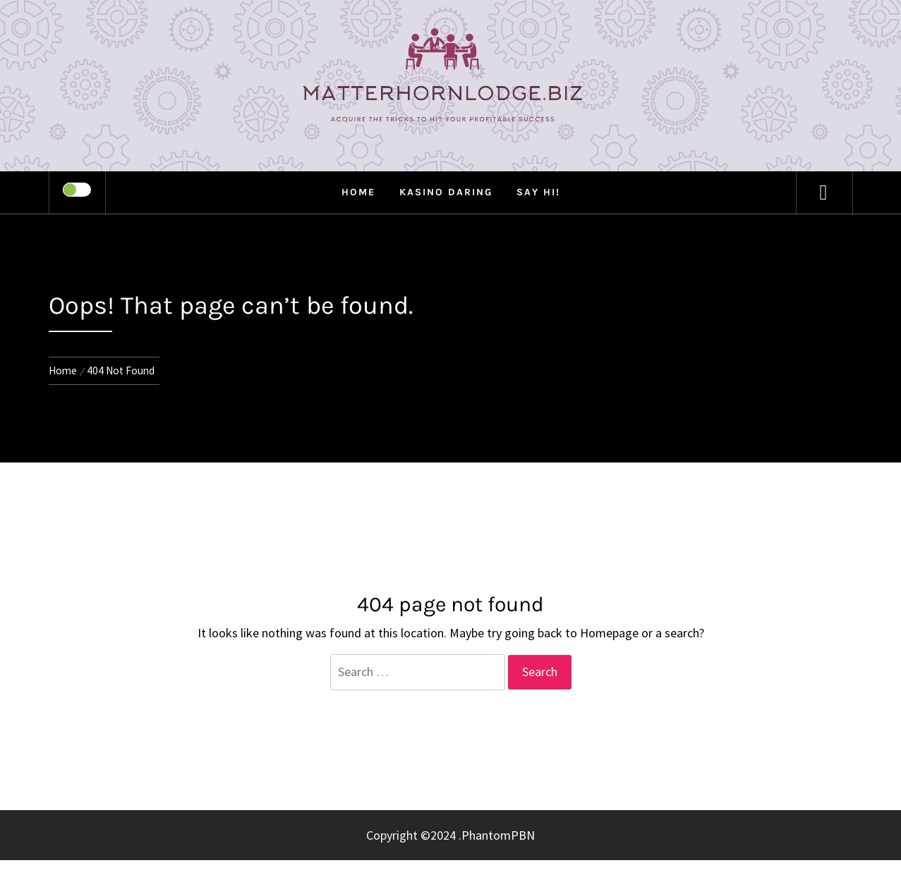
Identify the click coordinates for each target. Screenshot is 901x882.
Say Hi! (538, 192)
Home (358, 192)
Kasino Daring (445, 192)
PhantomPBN (498, 835)
